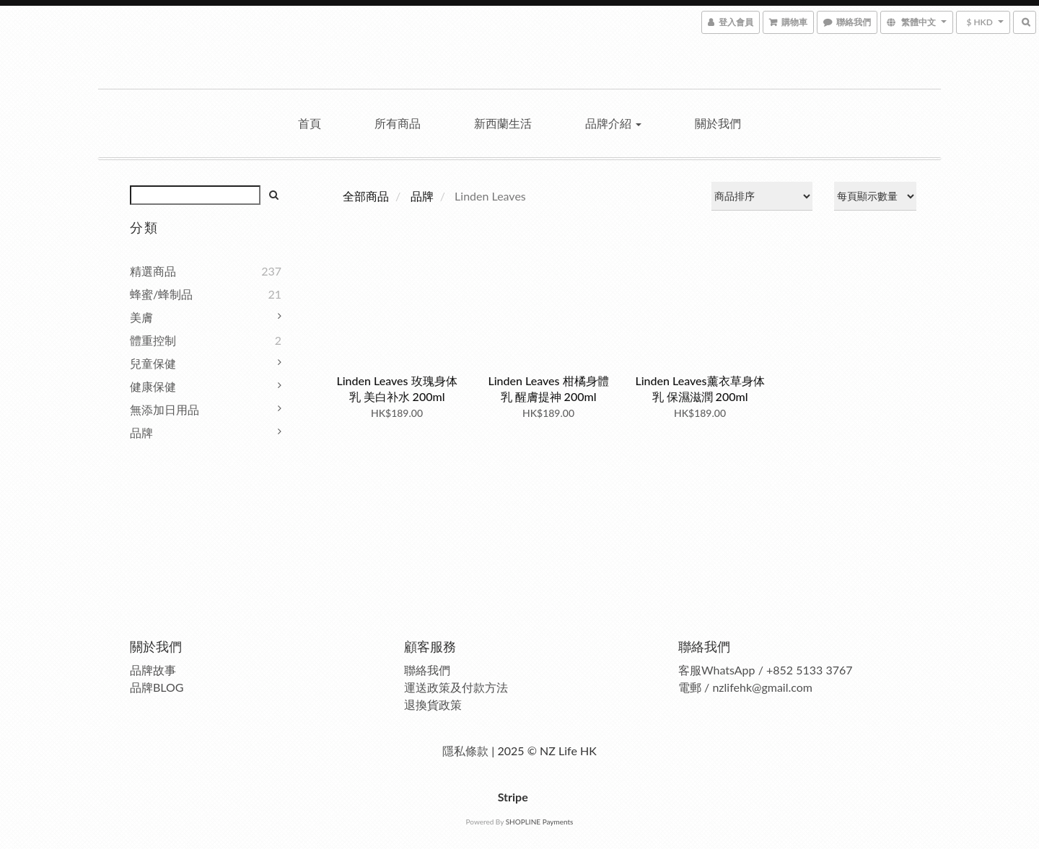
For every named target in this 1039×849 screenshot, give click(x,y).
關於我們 (718, 123)
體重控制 (153, 340)
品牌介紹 (613, 123)
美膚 (141, 317)
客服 (689, 670)
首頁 (309, 123)
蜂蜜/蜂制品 (161, 294)
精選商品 (153, 271)
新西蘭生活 (503, 123)
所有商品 (397, 123)
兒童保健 (153, 363)
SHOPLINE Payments (540, 821)
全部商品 (366, 196)
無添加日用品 (164, 409)
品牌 (141, 432)
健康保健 (153, 386)
